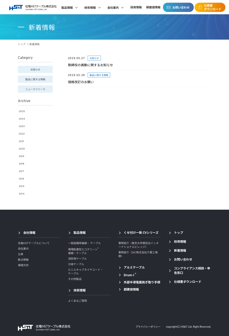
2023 (22, 126)
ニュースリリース (35, 89)
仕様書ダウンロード (212, 7)
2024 (22, 118)
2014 (22, 193)
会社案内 (113, 7)
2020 (22, 148)
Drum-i (130, 274)
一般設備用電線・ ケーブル (84, 243)
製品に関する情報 (35, 79)
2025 (22, 111)
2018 (21, 163)
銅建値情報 (153, 7)
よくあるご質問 (77, 300)
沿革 (20, 254)
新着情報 (180, 250)
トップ (21, 44)
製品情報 (67, 7)
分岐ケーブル (76, 264)
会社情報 (29, 232)
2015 (21, 186)
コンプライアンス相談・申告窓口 (192, 270)
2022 (22, 133)
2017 (21, 171)
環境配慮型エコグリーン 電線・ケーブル (83, 251)
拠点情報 (23, 259)
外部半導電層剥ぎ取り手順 (142, 282)
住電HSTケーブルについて (34, 243)
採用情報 (136, 7)
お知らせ (35, 69)
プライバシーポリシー (147, 326)
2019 (21, 156)
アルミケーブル (134, 267)
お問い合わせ (180, 7)
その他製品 (75, 279)
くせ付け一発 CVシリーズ (141, 232)
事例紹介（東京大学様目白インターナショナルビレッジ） (138, 245)
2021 (21, 141)
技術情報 (90, 7)
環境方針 (23, 265)
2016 (21, 178)
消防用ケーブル (77, 258)
